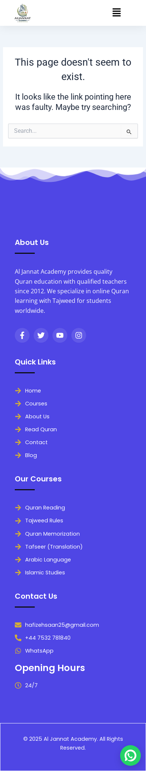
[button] (116, 13)
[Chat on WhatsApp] (130, 755)
